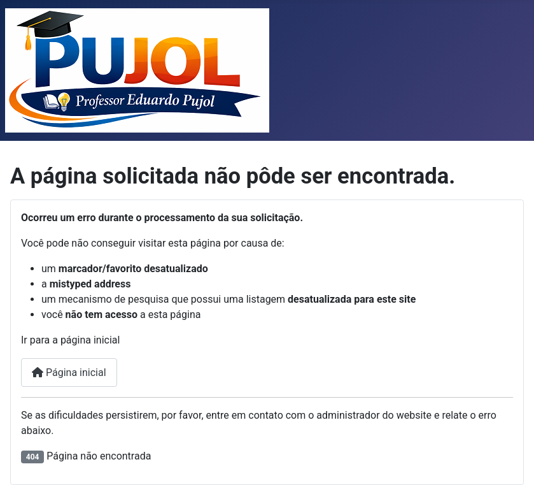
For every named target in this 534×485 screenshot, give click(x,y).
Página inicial (69, 372)
